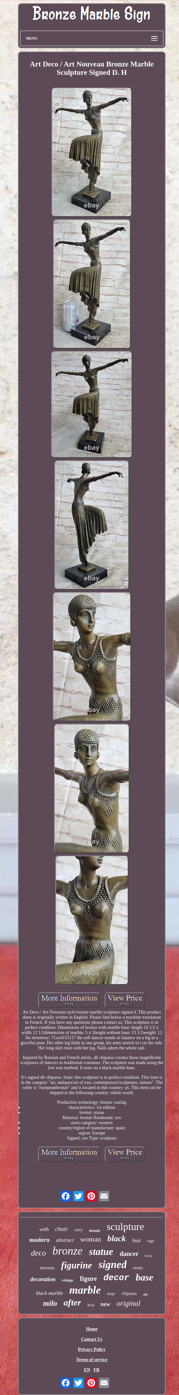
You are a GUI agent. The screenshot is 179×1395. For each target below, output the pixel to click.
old (145, 1294)
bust (136, 1240)
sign (150, 1240)
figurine (76, 1265)
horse (149, 1256)
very (78, 1229)
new (105, 1304)
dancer (129, 1253)
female (94, 1231)
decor (116, 1278)
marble (85, 1290)
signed (112, 1264)
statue (101, 1251)
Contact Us (91, 1339)
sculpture (125, 1226)
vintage (67, 1280)
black (116, 1238)
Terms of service (91, 1359)
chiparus (129, 1293)
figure (88, 1278)
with (44, 1229)
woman (90, 1239)
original (128, 1303)
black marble (49, 1293)
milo (50, 1303)
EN (87, 1370)
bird (90, 1305)
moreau (47, 1267)
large (111, 1293)
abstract (65, 1240)
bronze (68, 1251)
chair (61, 1229)
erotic (138, 1268)
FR (97, 1370)
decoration (42, 1279)
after (72, 1302)
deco (38, 1253)
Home (92, 1329)
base (144, 1277)
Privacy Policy (92, 1349)
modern (39, 1239)
